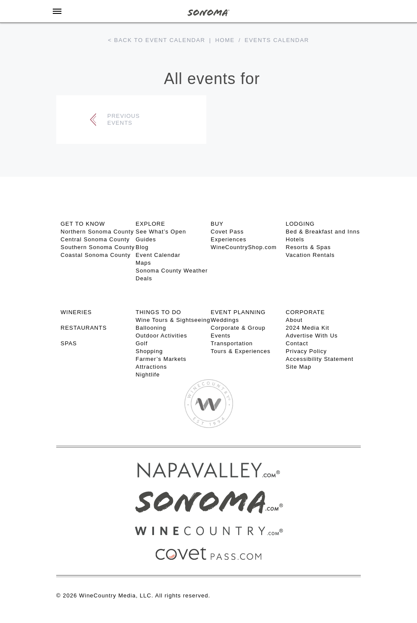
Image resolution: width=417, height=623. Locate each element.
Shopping (149, 351)
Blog (142, 247)
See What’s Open (161, 231)
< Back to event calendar (156, 40)
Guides (146, 239)
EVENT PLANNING (238, 312)
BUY (217, 224)
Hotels (295, 239)
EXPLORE (150, 224)
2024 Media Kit (308, 327)
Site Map (298, 366)
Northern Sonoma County (97, 231)
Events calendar (277, 40)
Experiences (229, 239)
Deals (144, 278)
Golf (142, 343)
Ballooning (151, 327)
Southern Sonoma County (98, 247)
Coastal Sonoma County (96, 255)
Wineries (76, 312)
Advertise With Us (312, 335)
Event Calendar (158, 255)
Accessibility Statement (320, 359)
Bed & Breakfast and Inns (323, 231)
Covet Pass (227, 231)
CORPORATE (305, 312)
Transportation (232, 343)
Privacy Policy (306, 351)
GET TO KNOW (83, 224)
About (294, 320)
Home (224, 40)
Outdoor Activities (161, 335)
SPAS (69, 343)
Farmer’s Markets (161, 359)
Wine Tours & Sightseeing (173, 320)
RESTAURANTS (84, 327)
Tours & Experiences (240, 351)
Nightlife (148, 374)
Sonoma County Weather (172, 270)
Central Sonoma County (95, 239)
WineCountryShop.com (244, 247)
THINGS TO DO (158, 312)
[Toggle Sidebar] (57, 11)
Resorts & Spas (308, 247)
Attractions (151, 366)
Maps (143, 263)
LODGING (300, 224)
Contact (297, 343)
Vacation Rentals (310, 255)
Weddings (225, 320)
